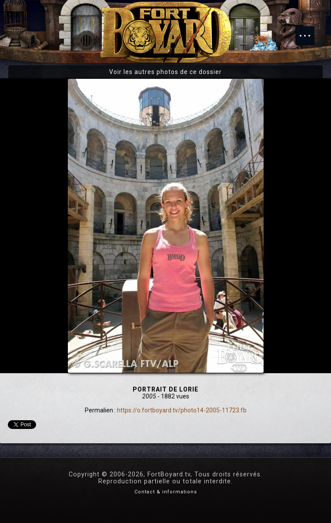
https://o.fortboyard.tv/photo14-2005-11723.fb (182, 410)
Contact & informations (165, 492)
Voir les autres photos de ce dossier (165, 71)
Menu (309, 31)
